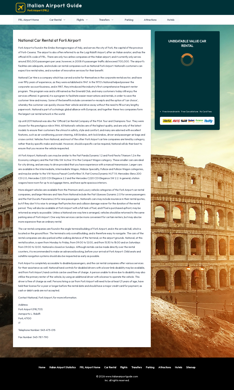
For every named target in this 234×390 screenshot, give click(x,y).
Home (42, 367)
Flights (82, 19)
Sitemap (190, 367)
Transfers (106, 19)
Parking (129, 19)
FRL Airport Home (28, 19)
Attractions (150, 19)
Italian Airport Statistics (62, 367)
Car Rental (57, 19)
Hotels (170, 19)
